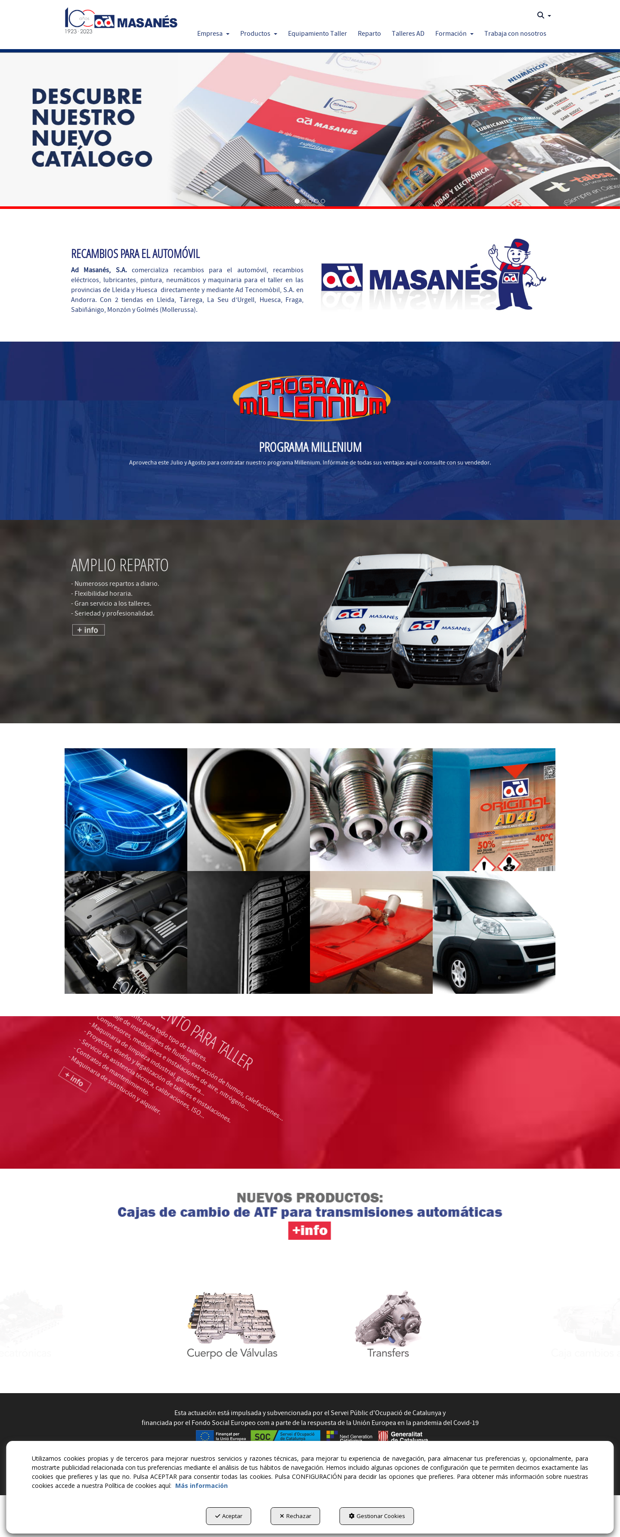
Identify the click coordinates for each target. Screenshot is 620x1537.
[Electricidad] (371, 809)
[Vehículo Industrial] (494, 932)
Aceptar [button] (228, 1516)
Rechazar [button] (295, 1516)
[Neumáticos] (248, 932)
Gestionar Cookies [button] (377, 1516)
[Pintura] (371, 932)
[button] (121, 18)
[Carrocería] (126, 809)
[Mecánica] (126, 932)
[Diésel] (248, 809)
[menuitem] (544, 15)
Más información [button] (201, 1485)
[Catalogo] (310, 129)
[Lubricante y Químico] (494, 809)
